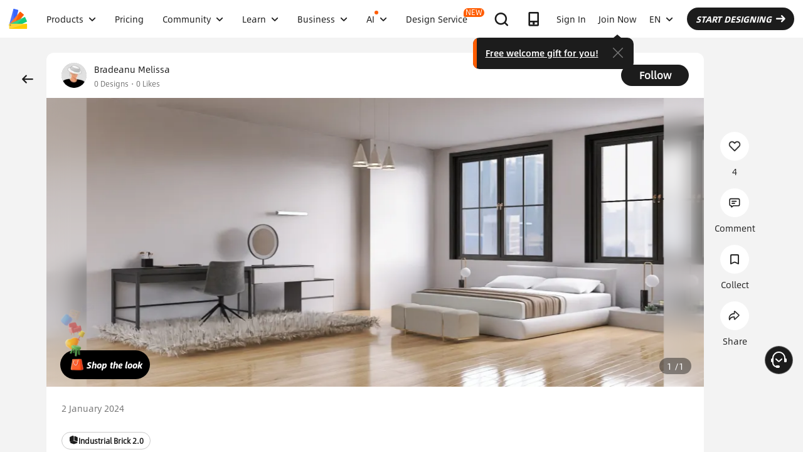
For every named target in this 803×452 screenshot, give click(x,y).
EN (661, 19)
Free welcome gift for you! (542, 52)
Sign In (571, 19)
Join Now (617, 19)
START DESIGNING (740, 19)
